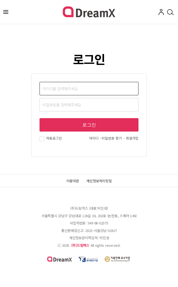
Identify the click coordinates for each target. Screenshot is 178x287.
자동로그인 (51, 138)
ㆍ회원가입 (130, 138)
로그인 (89, 125)
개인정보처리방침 (99, 180)
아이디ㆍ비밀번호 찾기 (105, 138)
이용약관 (72, 180)
